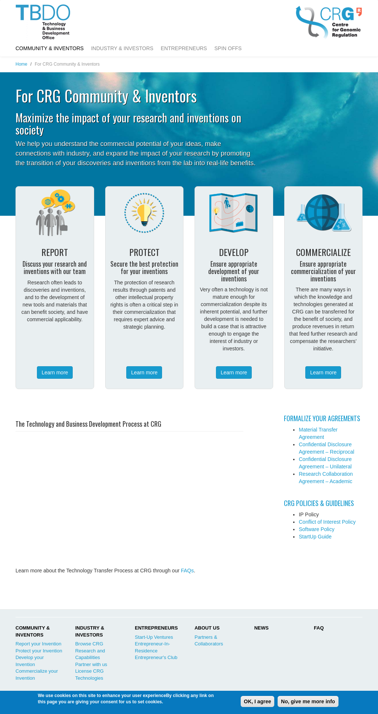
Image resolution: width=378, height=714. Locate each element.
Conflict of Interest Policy (327, 522)
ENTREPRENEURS (156, 628)
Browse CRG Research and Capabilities (90, 650)
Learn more (55, 372)
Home (21, 64)
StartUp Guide (315, 537)
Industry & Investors (122, 48)
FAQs (187, 570)
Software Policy (316, 529)
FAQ (319, 628)
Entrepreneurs (184, 48)
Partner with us (91, 664)
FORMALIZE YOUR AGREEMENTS (322, 418)
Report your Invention (38, 644)
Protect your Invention (39, 651)
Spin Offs (228, 48)
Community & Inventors (50, 48)
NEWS (261, 628)
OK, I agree (257, 701)
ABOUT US (207, 628)
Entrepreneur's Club (156, 657)
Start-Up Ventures (154, 637)
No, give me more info (308, 701)
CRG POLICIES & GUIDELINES (319, 503)
